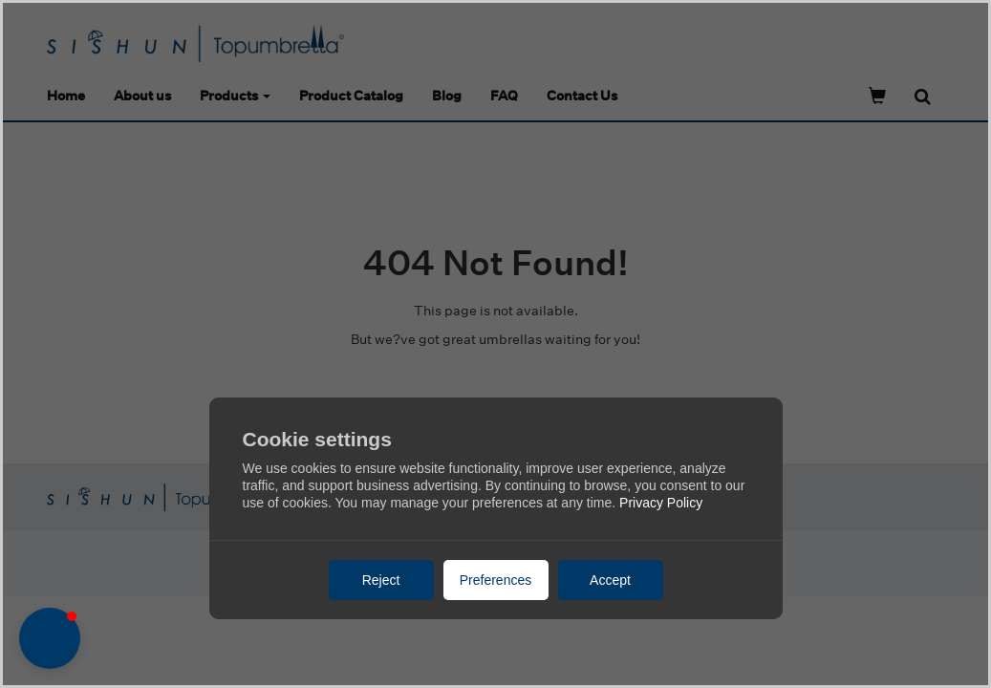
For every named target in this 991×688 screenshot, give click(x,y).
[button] (49, 638)
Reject (381, 580)
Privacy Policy (660, 502)
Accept (610, 580)
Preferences (495, 580)
